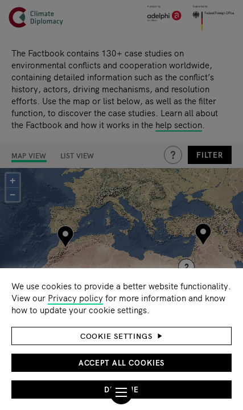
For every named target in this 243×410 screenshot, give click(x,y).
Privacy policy (75, 298)
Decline (121, 389)
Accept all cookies (122, 362)
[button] (121, 336)
